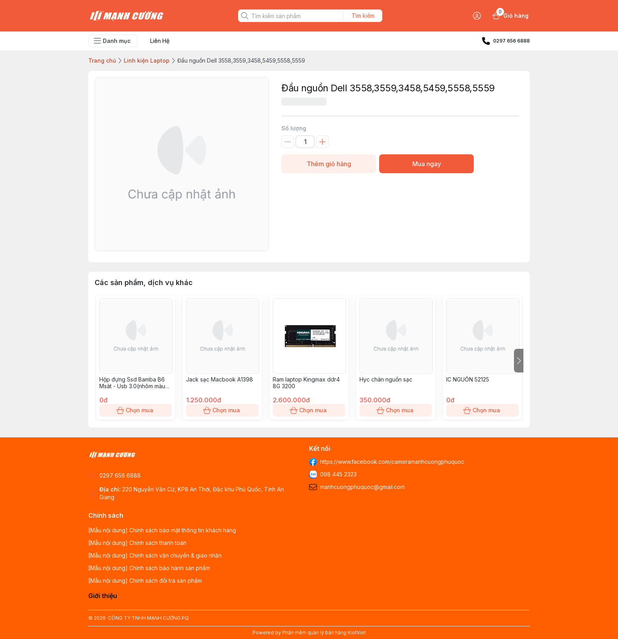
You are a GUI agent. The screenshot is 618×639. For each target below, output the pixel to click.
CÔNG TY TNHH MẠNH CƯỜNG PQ (148, 618)
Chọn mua (135, 410)
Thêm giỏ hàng (328, 163)
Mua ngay (426, 163)
